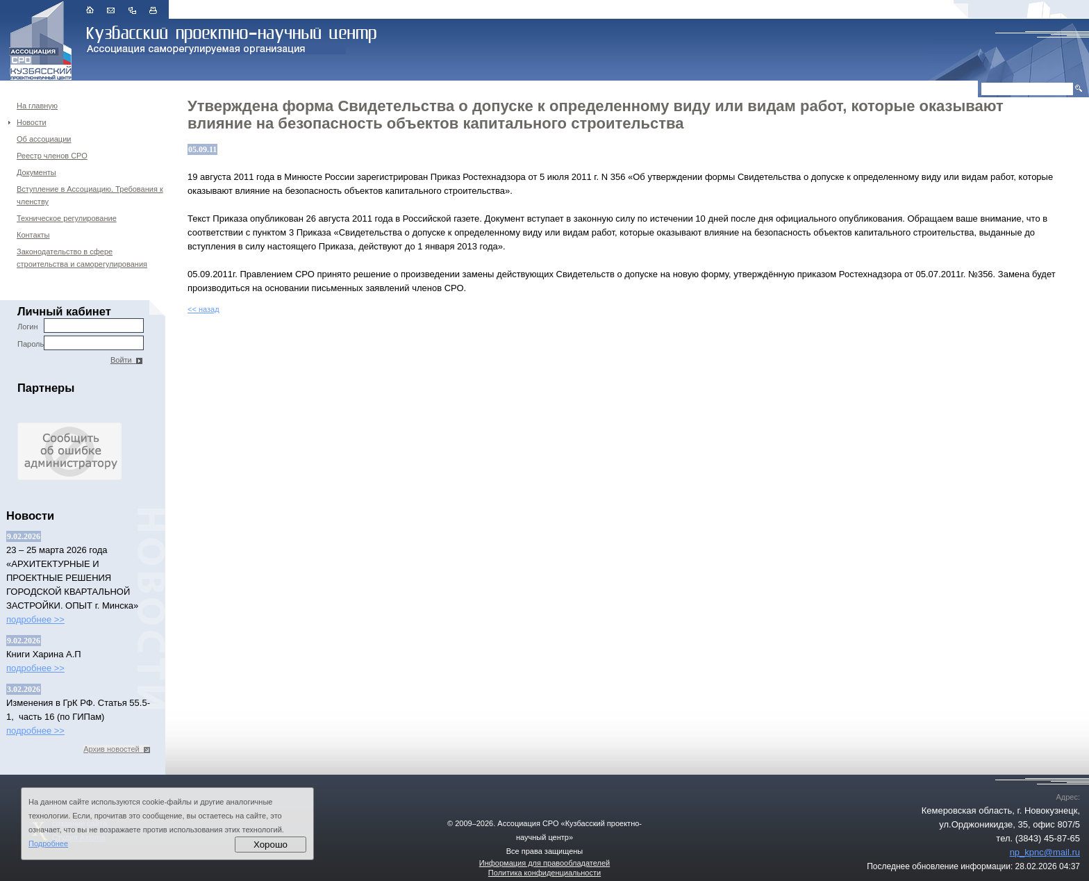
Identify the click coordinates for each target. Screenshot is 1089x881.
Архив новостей (116, 749)
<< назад (203, 309)
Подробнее (48, 843)
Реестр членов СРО (52, 155)
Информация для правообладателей (544, 863)
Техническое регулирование (67, 218)
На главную (37, 105)
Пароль (80, 343)
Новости (32, 122)
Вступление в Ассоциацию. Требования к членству (90, 195)
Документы (36, 172)
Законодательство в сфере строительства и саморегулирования (82, 257)
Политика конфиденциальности (544, 872)
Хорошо (270, 844)
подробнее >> (35, 619)
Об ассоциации (44, 139)
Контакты (33, 235)
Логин (80, 325)
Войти (126, 360)
